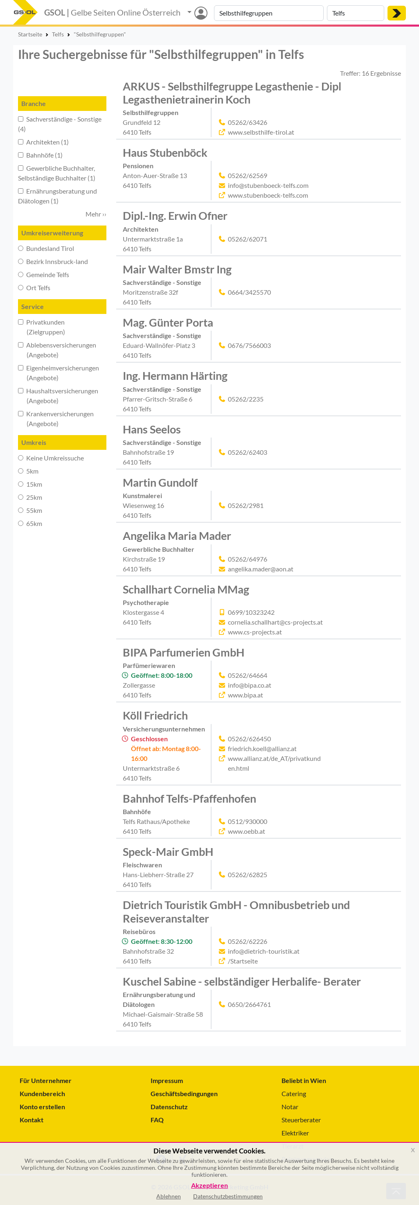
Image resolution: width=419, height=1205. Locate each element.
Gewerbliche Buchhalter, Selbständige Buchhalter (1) (56, 173)
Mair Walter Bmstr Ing (177, 269)
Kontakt (31, 1120)
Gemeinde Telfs (43, 274)
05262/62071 (247, 239)
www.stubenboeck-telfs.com (268, 195)
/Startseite (243, 961)
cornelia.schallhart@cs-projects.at (275, 622)
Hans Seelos (152, 429)
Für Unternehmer (46, 1080)
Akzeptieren (209, 1185)
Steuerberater (301, 1120)
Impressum (167, 1080)
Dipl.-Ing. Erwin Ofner (175, 215)
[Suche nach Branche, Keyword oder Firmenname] (269, 13)
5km (28, 471)
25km (30, 497)
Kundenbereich (42, 1093)
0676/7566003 (249, 345)
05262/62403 (247, 452)
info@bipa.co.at (249, 685)
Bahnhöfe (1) (40, 155)
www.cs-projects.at (255, 632)
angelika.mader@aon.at (260, 569)
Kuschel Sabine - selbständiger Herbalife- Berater (242, 981)
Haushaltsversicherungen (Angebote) (58, 395)
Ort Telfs (34, 287)
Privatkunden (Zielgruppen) (41, 327)
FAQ (157, 1120)
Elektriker (295, 1133)
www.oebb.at (246, 831)
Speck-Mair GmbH (168, 851)
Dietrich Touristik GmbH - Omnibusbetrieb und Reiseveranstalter (236, 911)
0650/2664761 (249, 1004)
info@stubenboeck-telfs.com (268, 185)
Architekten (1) (43, 142)
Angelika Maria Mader (177, 535)
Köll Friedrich (155, 715)
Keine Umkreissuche (51, 458)
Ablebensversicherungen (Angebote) (57, 350)
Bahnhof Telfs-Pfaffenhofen (189, 798)
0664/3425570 (249, 292)
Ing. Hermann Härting (175, 375)
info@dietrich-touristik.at (264, 951)
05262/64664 (247, 675)
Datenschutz (169, 1106)
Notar (290, 1106)
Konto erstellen (42, 1106)
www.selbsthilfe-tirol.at (261, 132)
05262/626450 (249, 738)
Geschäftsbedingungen (184, 1093)
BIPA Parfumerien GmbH (183, 652)
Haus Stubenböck (165, 152)
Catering (294, 1093)
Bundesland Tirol (46, 248)
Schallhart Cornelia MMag (186, 589)
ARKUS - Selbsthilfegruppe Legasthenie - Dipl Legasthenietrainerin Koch (232, 92)
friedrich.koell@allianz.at (262, 748)
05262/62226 (247, 941)
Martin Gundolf (160, 482)
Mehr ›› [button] (96, 214)
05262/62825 (247, 874)
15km (30, 484)
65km (30, 523)
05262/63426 (247, 122)
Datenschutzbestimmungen (228, 1196)
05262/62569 (247, 175)
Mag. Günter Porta (168, 322)
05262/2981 (246, 505)
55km (30, 510)
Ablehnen (168, 1196)
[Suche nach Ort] (355, 13)
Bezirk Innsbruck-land (53, 261)
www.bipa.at (245, 695)
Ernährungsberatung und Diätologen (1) (57, 196)
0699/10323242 (251, 612)
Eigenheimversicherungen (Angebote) (58, 372)
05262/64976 (247, 559)
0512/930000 (247, 821)
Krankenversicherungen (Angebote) (56, 418)
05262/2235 (246, 399)
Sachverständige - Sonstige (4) (59, 124)
